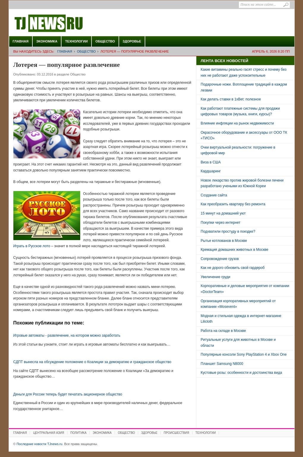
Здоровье (132, 41)
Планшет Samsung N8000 (222, 364)
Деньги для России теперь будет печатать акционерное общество (67, 394)
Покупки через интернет (221, 222)
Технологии (76, 41)
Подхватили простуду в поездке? (228, 231)
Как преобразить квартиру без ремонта (233, 204)
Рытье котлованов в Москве (224, 241)
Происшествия (176, 432)
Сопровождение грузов (220, 259)
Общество (105, 41)
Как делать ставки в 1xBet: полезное (231, 99)
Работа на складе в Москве (223, 331)
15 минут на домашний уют (223, 213)
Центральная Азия (48, 432)
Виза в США (211, 162)
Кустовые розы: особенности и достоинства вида (241, 373)
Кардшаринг (211, 171)
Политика (78, 432)
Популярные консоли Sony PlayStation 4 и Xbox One (244, 354)
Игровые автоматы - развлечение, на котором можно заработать (67, 335)
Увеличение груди (216, 277)
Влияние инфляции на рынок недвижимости (237, 123)
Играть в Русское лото (31, 246)
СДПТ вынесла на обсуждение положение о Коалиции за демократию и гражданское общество (92, 362)
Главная (21, 41)
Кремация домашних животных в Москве (235, 250)
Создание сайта (214, 195)
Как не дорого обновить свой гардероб (233, 268)
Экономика (46, 41)
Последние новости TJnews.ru (65, 23)
